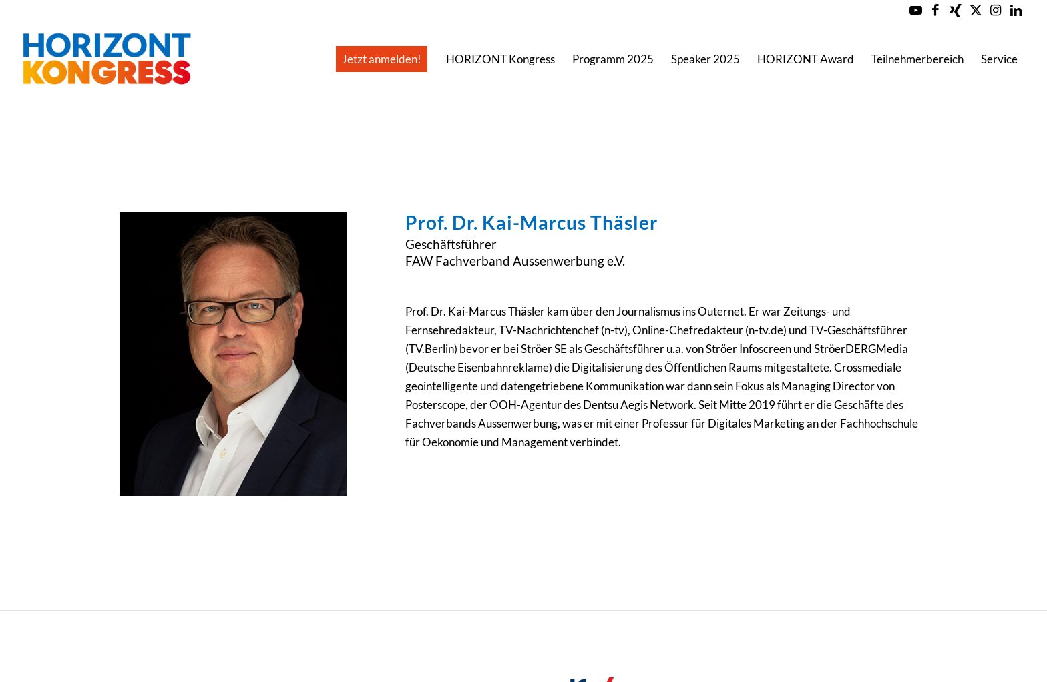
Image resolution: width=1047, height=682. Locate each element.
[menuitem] (381, 59)
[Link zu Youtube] (915, 10)
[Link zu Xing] (956, 10)
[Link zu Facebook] (936, 10)
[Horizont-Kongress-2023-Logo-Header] (106, 59)
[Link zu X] (976, 10)
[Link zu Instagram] (996, 10)
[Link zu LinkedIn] (1016, 10)
